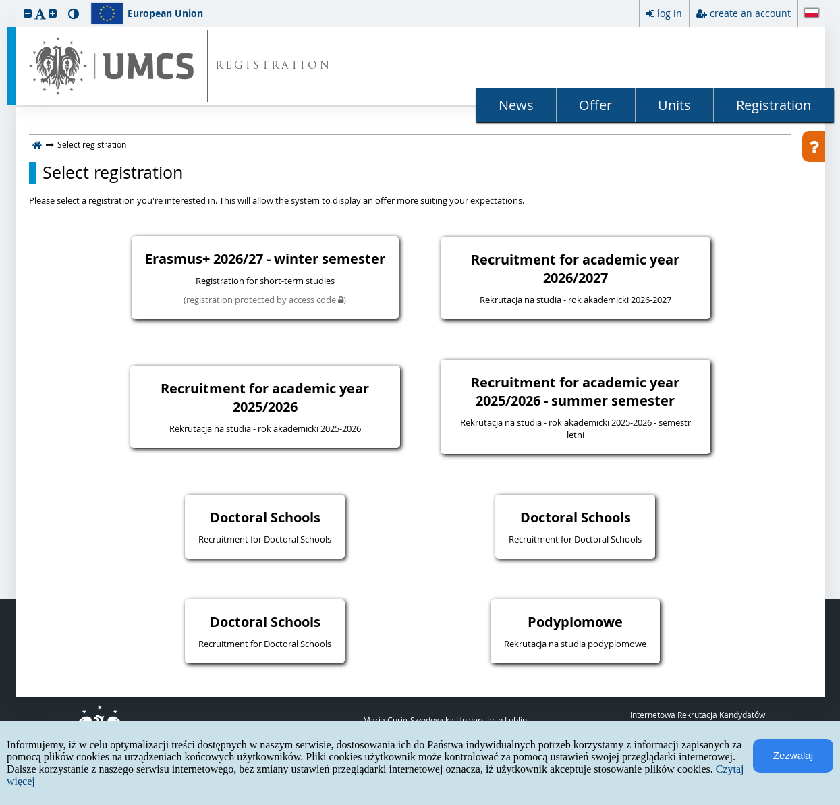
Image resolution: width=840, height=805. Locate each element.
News (516, 105)
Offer (595, 105)
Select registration (113, 173)
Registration (773, 105)
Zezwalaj (793, 755)
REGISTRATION (273, 66)
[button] (28, 13)
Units (674, 105)
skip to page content (3, 3)
